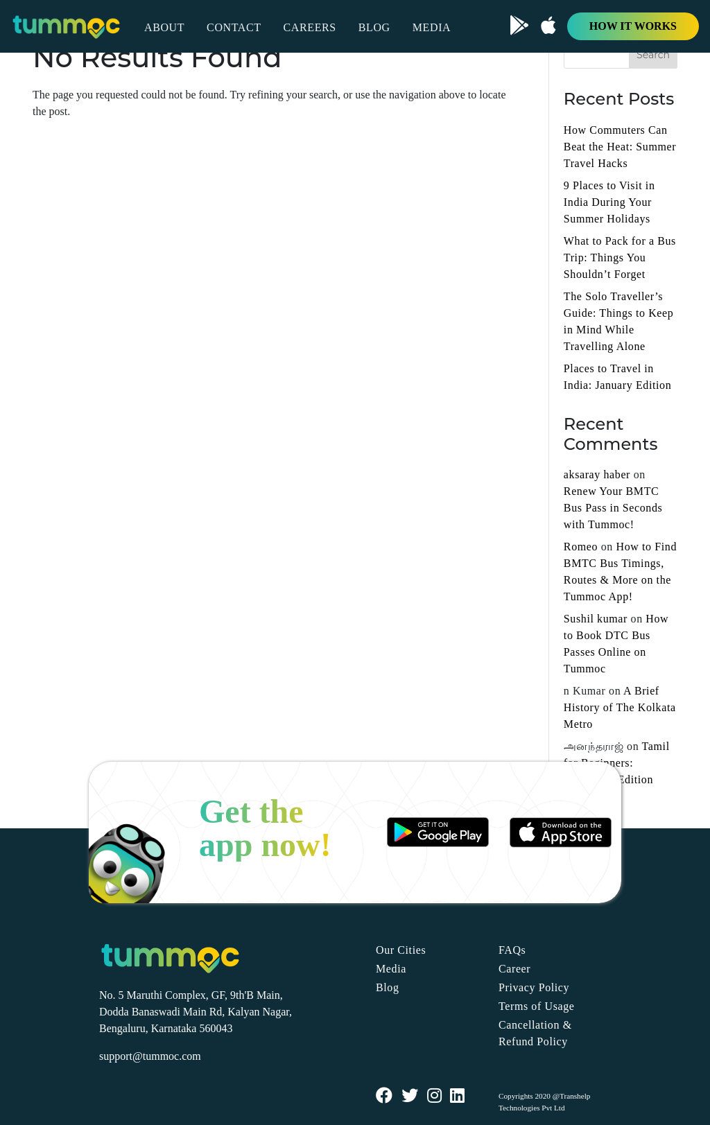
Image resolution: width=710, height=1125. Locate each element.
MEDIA (432, 27)
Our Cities (401, 950)
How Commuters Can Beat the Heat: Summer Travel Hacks (620, 146)
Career (514, 969)
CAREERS (310, 27)
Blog (387, 987)
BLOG (374, 27)
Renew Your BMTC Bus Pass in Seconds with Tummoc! (613, 507)
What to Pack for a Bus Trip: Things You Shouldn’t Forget (620, 257)
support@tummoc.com (150, 1056)
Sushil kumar (595, 619)
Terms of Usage (536, 1006)
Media (391, 969)
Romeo (581, 546)
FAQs (512, 950)
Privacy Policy (534, 987)
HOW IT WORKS (633, 26)
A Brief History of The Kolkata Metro (620, 707)
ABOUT (164, 27)
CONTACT (234, 27)
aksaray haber (597, 474)
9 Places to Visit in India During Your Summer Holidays (609, 202)
